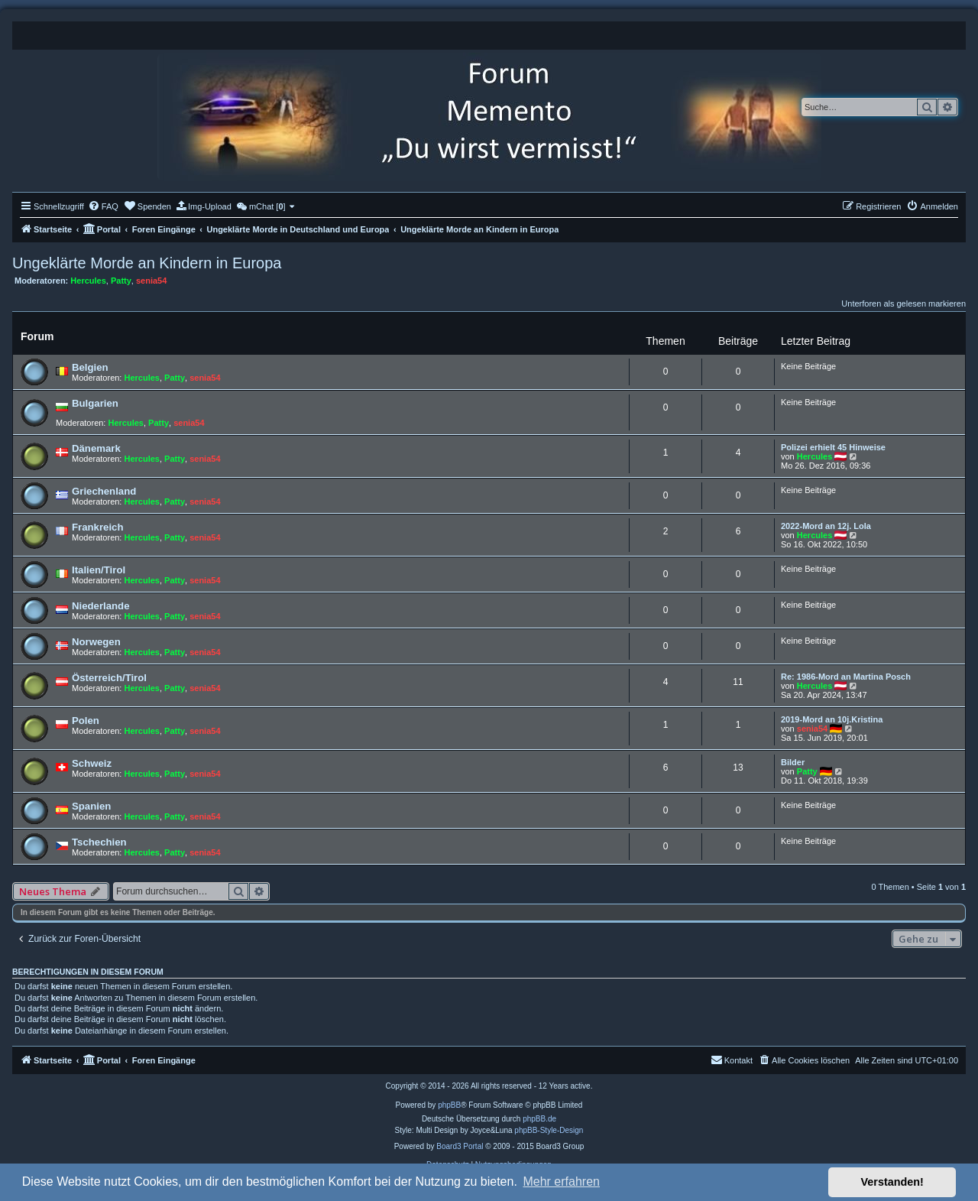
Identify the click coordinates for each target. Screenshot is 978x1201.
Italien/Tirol (98, 570)
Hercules (87, 280)
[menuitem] (103, 206)
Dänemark (96, 448)
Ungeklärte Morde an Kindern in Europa (146, 263)
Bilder (793, 762)
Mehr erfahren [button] (561, 1181)
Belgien (90, 367)
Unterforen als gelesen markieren (903, 303)
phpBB (449, 1105)
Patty (121, 280)
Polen (85, 720)
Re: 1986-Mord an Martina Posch (846, 676)
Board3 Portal (459, 1146)
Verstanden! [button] (892, 1182)
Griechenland (104, 491)
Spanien (91, 806)
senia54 (151, 280)
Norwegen (96, 642)
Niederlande (101, 606)
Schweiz (92, 763)
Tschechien (99, 842)
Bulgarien (95, 403)
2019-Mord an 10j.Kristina (831, 719)
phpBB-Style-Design (548, 1130)
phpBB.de (539, 1119)
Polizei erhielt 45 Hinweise (833, 447)
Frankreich (97, 527)
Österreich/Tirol (109, 677)
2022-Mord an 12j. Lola (826, 526)
